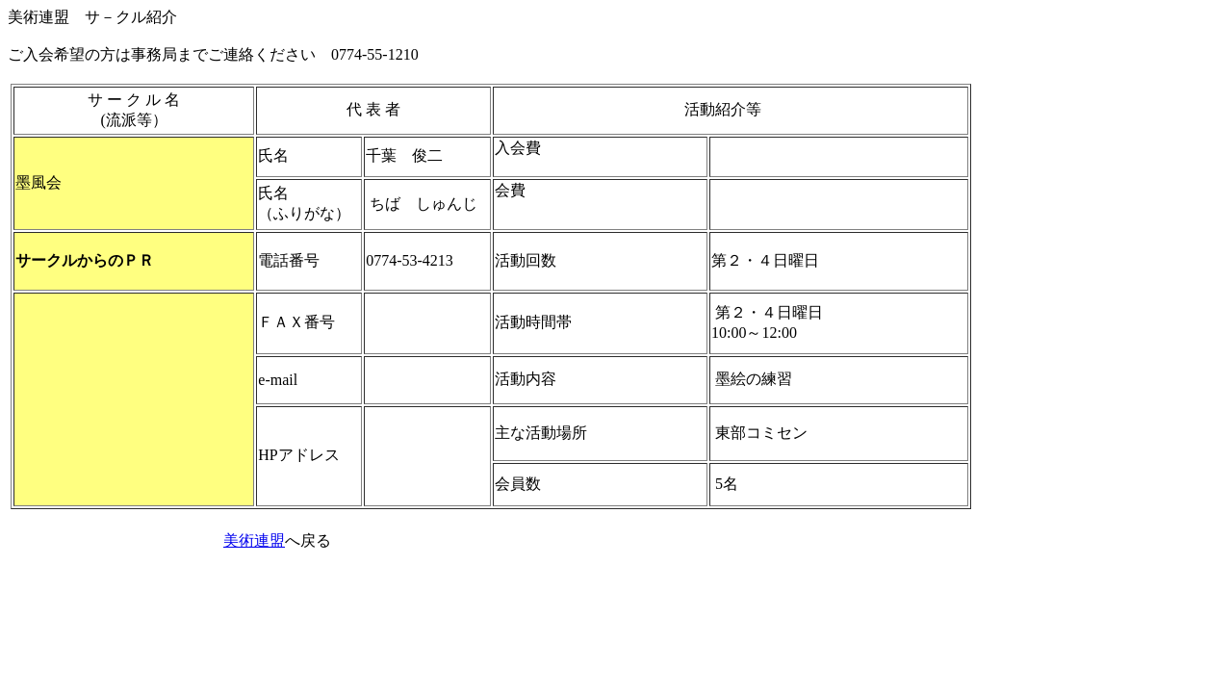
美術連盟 (254, 540)
